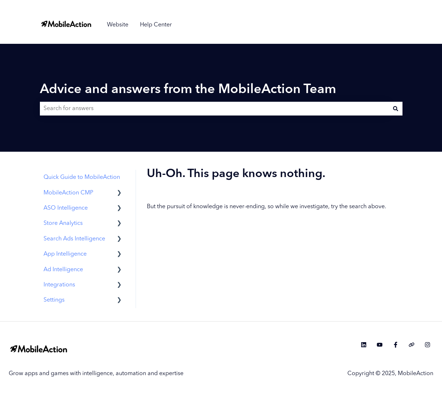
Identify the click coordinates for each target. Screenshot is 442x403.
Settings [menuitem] (54, 300)
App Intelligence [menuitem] (65, 254)
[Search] (395, 109)
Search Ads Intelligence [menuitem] (74, 239)
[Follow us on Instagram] (427, 344)
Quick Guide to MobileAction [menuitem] (82, 177)
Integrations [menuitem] (59, 285)
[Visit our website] (411, 344)
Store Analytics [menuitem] (63, 223)
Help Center (156, 25)
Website (117, 25)
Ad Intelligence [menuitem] (63, 270)
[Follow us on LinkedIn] (363, 344)
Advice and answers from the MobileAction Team (188, 89)
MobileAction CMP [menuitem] (68, 193)
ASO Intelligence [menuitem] (66, 208)
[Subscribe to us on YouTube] (379, 344)
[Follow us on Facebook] (395, 344)
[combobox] (214, 109)
